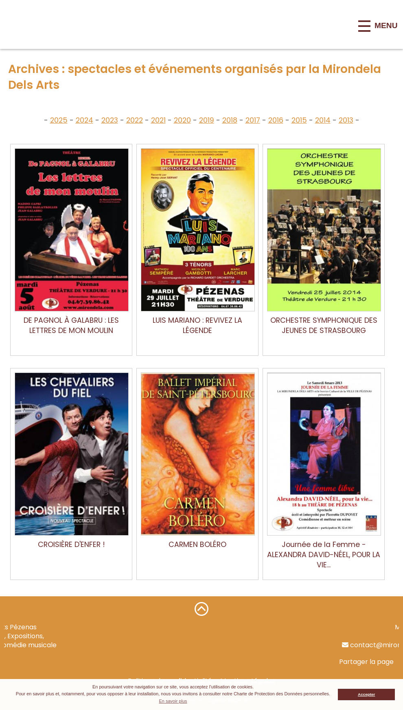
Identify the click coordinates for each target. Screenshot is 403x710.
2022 (134, 120)
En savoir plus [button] (173, 701)
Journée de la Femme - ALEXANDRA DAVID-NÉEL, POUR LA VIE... (323, 555)
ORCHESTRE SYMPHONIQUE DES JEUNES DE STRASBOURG (323, 325)
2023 (109, 120)
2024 (84, 120)
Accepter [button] (366, 694)
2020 (182, 120)
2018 (229, 120)
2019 (206, 120)
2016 (275, 120)
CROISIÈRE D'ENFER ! (71, 544)
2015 (299, 120)
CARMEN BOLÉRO (197, 544)
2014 (323, 120)
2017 (252, 120)
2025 (59, 120)
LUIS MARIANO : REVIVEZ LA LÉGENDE (197, 325)
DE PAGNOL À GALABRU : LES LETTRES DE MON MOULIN (71, 325)
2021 (158, 120)
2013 (346, 120)
